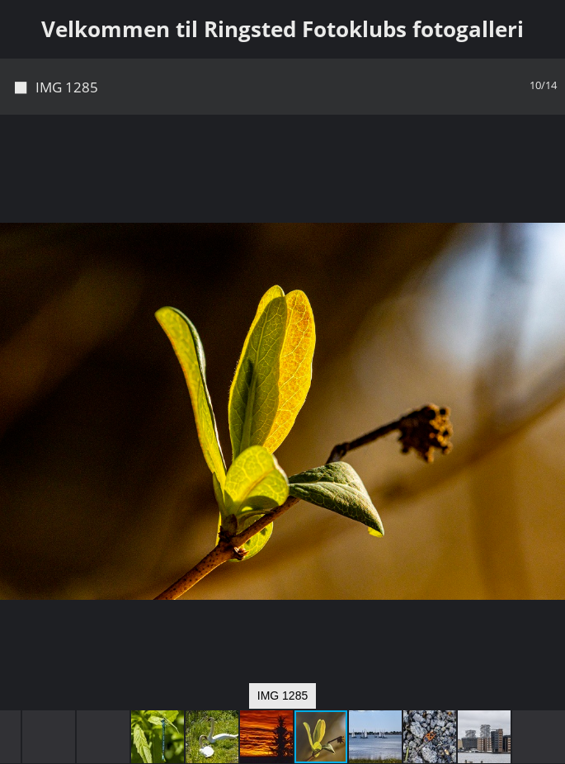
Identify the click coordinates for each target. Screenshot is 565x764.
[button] (550, 157)
